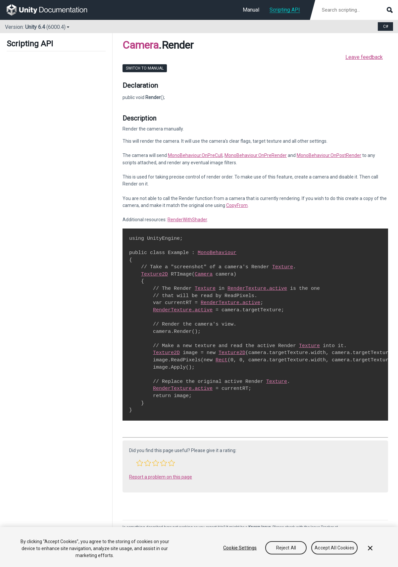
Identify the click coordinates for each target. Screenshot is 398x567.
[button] (140, 463)
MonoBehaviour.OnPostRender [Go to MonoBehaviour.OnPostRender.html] (329, 155)
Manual (251, 10)
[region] (199, 547)
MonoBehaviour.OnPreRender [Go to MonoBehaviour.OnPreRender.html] (255, 155)
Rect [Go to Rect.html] (221, 360)
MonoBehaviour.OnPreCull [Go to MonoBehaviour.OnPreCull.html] (195, 155)
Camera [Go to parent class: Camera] (141, 45)
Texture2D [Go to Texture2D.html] (154, 274)
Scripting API (285, 10)
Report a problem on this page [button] (160, 477)
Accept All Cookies (334, 547)
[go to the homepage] (51, 10)
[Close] (370, 548)
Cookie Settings (240, 547)
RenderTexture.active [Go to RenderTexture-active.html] (257, 288)
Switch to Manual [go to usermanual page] (145, 68)
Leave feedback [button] (364, 57)
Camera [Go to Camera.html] (204, 274)
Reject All (286, 547)
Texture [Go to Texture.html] (282, 267)
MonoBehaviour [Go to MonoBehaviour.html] (217, 252)
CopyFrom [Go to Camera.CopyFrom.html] (237, 205)
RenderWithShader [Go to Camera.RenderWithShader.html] (187, 219)
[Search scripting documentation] (356, 10)
